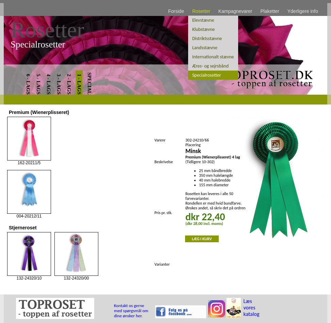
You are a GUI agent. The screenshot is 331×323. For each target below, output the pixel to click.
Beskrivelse (163, 161)
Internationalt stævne (213, 57)
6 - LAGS (28, 84)
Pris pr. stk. (163, 212)
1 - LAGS (79, 84)
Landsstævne (204, 48)
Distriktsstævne (207, 38)
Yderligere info (302, 11)
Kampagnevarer (235, 11)
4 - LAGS (48, 84)
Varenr (159, 140)
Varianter (162, 264)
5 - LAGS (38, 84)
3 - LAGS (59, 84)
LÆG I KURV (202, 238)
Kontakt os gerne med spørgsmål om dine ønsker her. (131, 310)
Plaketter (269, 11)
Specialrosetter (206, 75)
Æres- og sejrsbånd (210, 66)
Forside (176, 11)
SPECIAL (89, 83)
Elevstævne (203, 20)
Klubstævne (203, 29)
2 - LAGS (69, 84)
